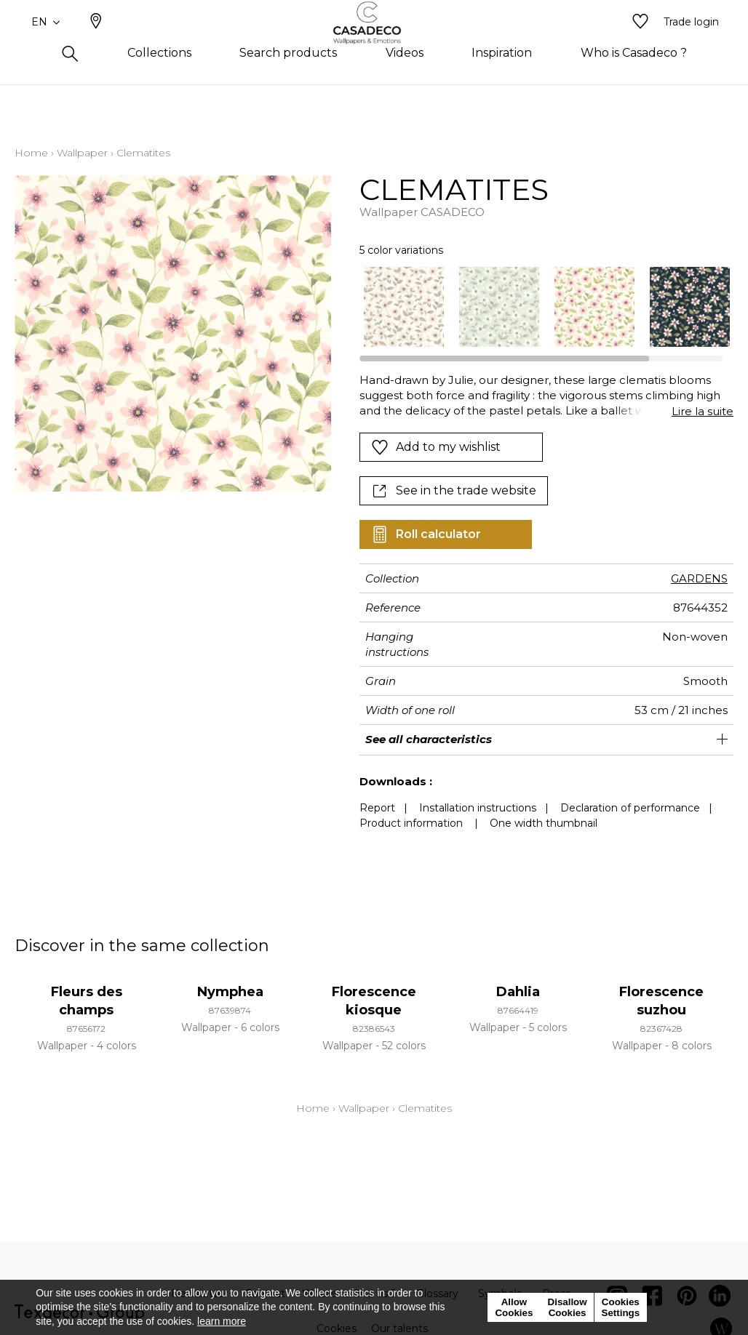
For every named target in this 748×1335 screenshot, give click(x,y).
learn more (221, 1321)
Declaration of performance (630, 807)
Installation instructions (477, 807)
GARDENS (699, 578)
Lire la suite (702, 411)
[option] (404, 307)
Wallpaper (82, 152)
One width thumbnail (543, 823)
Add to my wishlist (436, 447)
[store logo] (374, 45)
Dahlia (518, 992)
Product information (411, 823)
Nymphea (230, 992)
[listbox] (539, 307)
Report (377, 807)
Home (31, 152)
